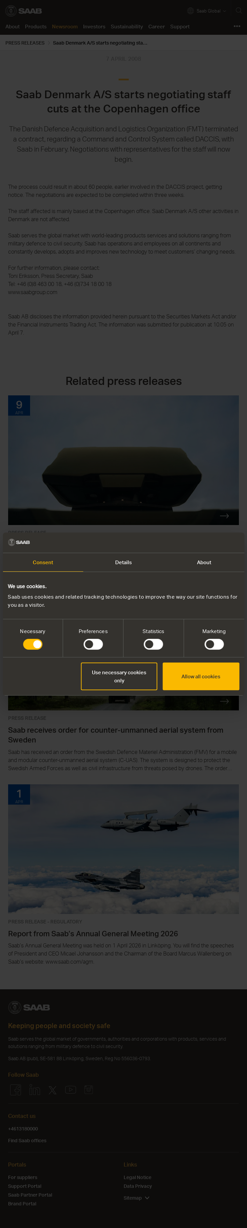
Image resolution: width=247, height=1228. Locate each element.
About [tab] (204, 562)
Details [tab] (123, 562)
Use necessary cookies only (119, 676)
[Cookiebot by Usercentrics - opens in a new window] (209, 543)
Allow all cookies (200, 676)
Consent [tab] (43, 562)
